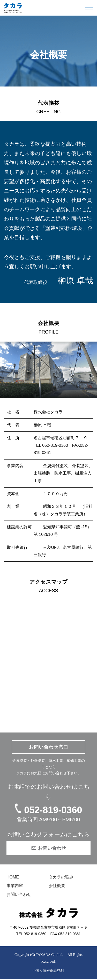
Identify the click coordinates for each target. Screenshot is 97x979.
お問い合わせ (18, 894)
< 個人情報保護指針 (48, 971)
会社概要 (57, 885)
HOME (12, 877)
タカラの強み (61, 877)
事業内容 (14, 885)
